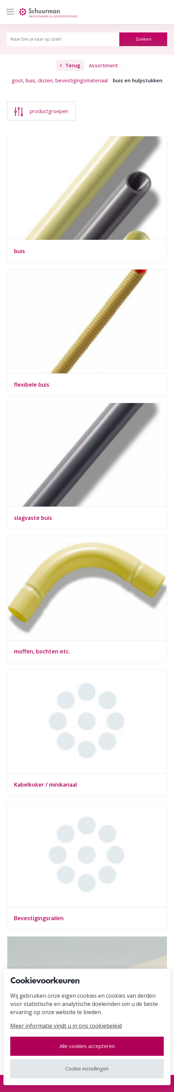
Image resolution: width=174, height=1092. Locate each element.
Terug (70, 65)
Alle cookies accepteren (87, 1045)
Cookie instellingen (87, 1068)
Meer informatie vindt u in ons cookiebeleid (66, 1025)
